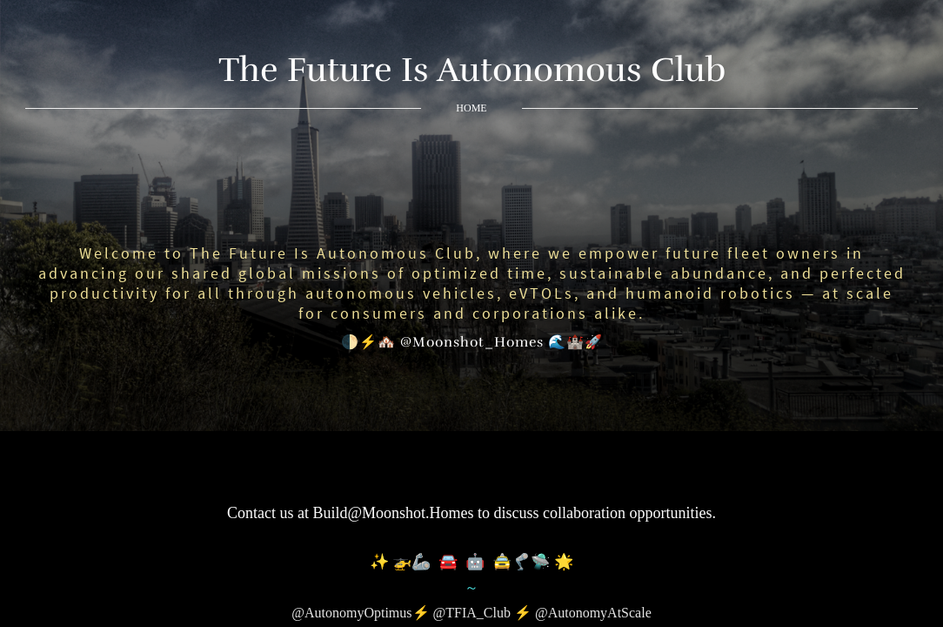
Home (471, 108)
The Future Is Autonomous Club (472, 70)
